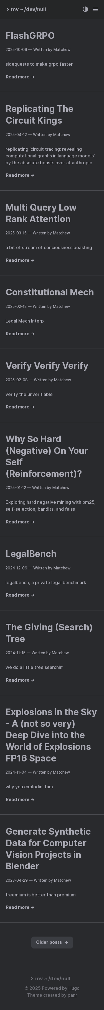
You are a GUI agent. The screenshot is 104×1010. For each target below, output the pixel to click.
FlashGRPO (30, 35)
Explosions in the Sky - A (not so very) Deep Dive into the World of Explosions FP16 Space (51, 735)
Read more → (20, 77)
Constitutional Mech (50, 292)
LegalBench (31, 553)
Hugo (74, 988)
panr (72, 995)
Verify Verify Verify (47, 365)
